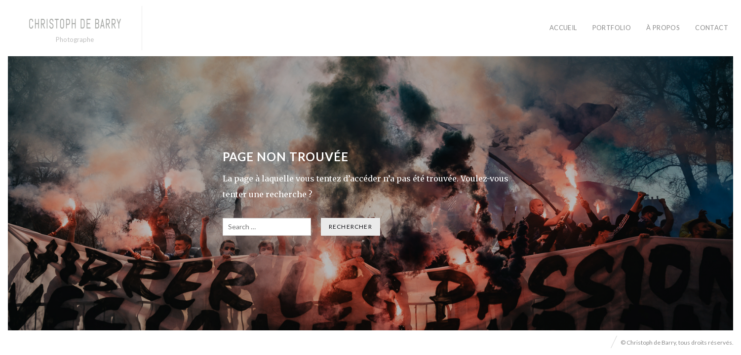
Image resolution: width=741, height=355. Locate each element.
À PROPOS (663, 28)
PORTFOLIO (611, 28)
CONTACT (711, 28)
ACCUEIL (563, 28)
